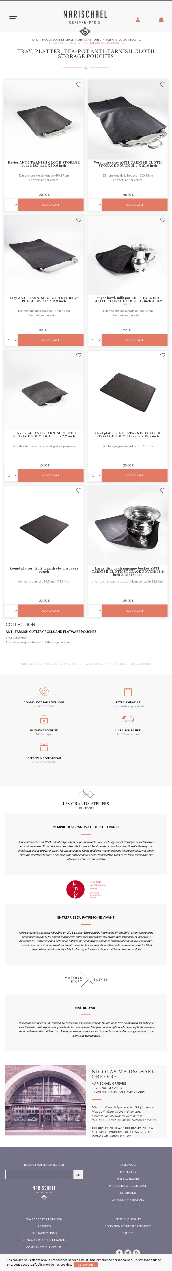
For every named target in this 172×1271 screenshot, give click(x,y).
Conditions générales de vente (128, 1226)
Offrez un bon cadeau (44, 758)
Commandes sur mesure (44, 1247)
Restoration (128, 1192)
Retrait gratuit (128, 702)
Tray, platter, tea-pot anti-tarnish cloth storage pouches (38, 642)
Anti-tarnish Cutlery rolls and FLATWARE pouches (51, 632)
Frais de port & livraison (44, 1219)
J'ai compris (85, 1264)
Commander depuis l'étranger (44, 1240)
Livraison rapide (128, 730)
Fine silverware (127, 1178)
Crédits (128, 1233)
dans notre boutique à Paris (128, 706)
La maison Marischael (128, 1199)
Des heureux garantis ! (44, 762)
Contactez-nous (44, 1233)
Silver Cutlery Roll (16, 637)
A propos (44, 1226)
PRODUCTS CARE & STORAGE (128, 1185)
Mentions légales (128, 1219)
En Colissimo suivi (128, 734)
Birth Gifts (128, 1171)
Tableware (128, 1164)
